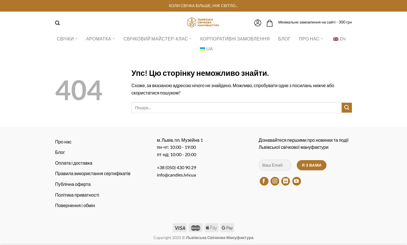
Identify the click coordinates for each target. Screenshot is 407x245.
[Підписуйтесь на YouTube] (297, 181)
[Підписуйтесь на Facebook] (264, 181)
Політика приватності (77, 194)
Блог (284, 38)
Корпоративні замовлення (235, 38)
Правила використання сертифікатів (92, 173)
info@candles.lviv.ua (176, 174)
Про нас (311, 39)
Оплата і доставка (73, 163)
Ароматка (100, 39)
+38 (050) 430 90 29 (176, 167)
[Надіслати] (347, 108)
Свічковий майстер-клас (158, 39)
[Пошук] (57, 23)
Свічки (67, 39)
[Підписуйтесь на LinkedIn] (286, 181)
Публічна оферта (73, 184)
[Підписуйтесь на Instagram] (275, 181)
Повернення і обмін (75, 205)
